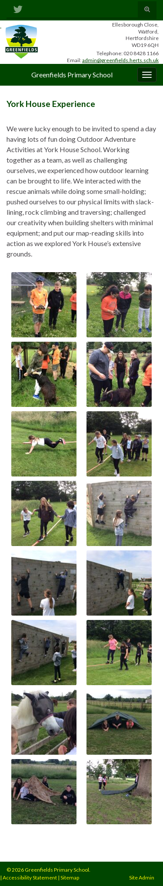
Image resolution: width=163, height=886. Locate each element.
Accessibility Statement (30, 877)
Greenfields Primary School (72, 74)
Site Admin (141, 877)
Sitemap (69, 877)
